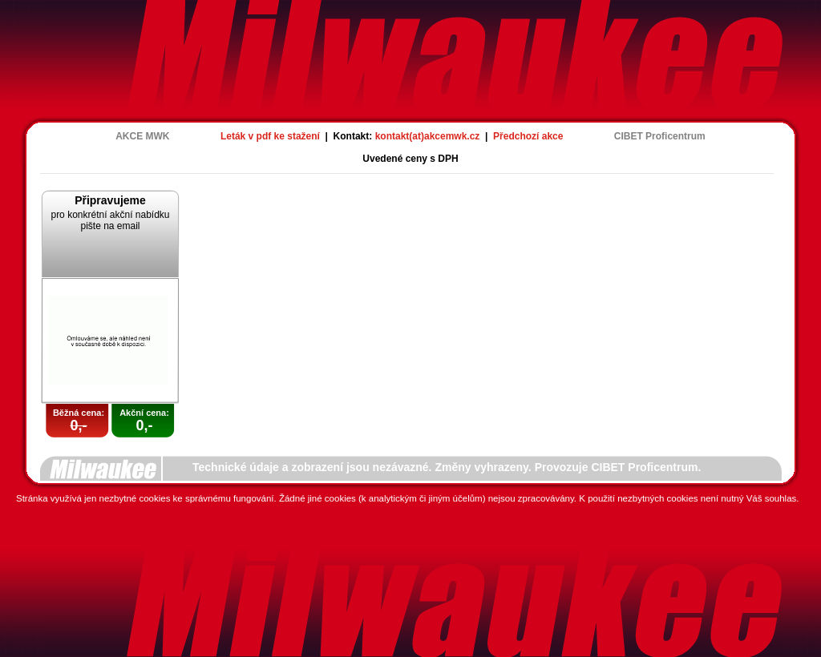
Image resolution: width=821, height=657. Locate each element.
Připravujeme (110, 200)
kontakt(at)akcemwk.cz (427, 136)
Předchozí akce (528, 136)
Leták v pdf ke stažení (270, 136)
